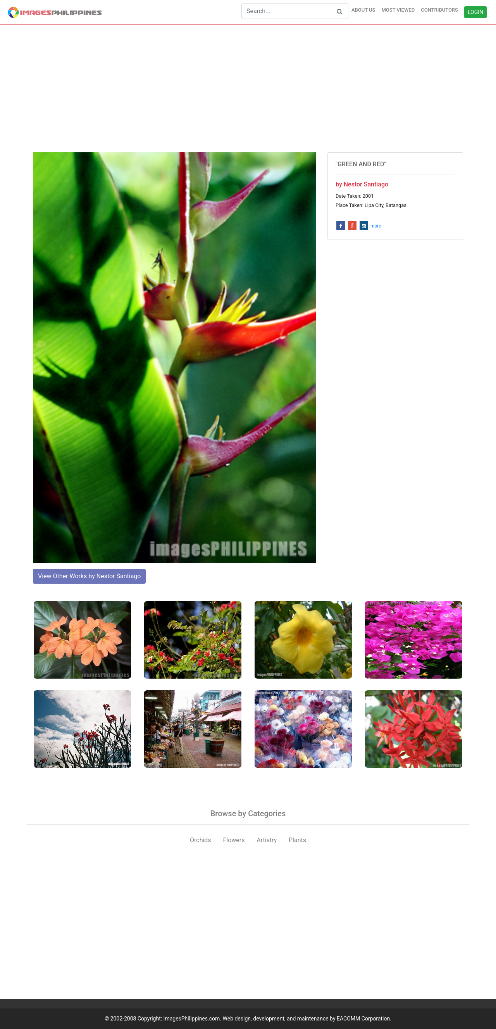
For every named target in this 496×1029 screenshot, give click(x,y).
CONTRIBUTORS (439, 10)
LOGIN (475, 12)
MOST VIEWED (398, 10)
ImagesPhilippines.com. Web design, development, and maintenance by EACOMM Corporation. (277, 1018)
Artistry (267, 840)
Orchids (200, 840)
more (375, 226)
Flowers (234, 840)
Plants (297, 840)
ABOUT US (363, 10)
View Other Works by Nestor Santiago (89, 576)
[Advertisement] (248, 88)
